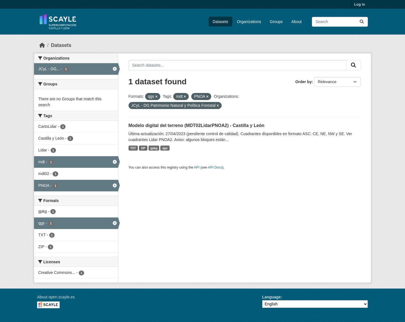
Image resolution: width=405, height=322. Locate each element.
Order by (303, 82)
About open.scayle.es (56, 297)
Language (271, 297)
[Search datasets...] (340, 22)
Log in (359, 4)
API (197, 167)
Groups (276, 21)
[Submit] (361, 22)
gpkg (154, 148)
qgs (165, 148)
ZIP (143, 148)
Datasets (220, 21)
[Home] (42, 45)
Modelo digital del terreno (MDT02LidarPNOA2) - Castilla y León (197, 125)
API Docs (215, 167)
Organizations (249, 21)
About (296, 21)
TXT (133, 148)
